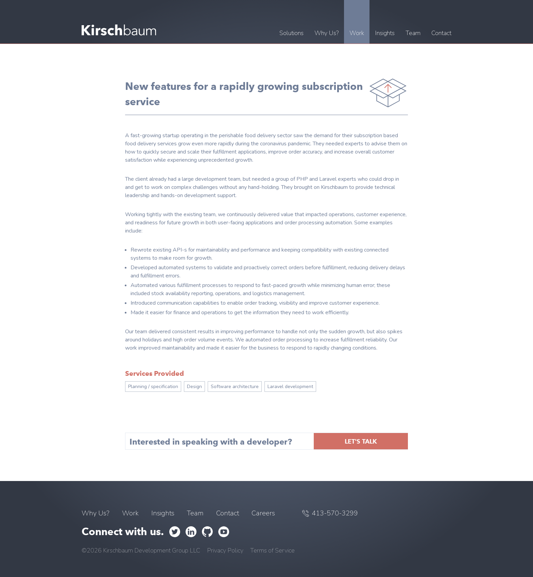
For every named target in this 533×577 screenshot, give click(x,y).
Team (195, 513)
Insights (162, 513)
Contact (227, 513)
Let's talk (361, 441)
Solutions (291, 33)
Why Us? (95, 513)
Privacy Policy (225, 550)
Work (130, 513)
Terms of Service (272, 550)
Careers (263, 513)
